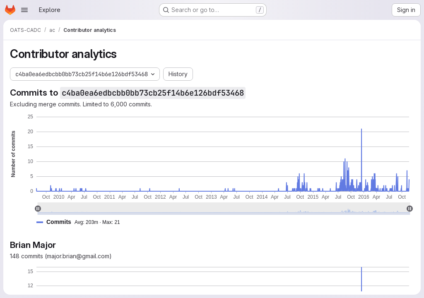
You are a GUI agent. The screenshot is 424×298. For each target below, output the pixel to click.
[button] (81, 222)
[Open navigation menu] (24, 10)
